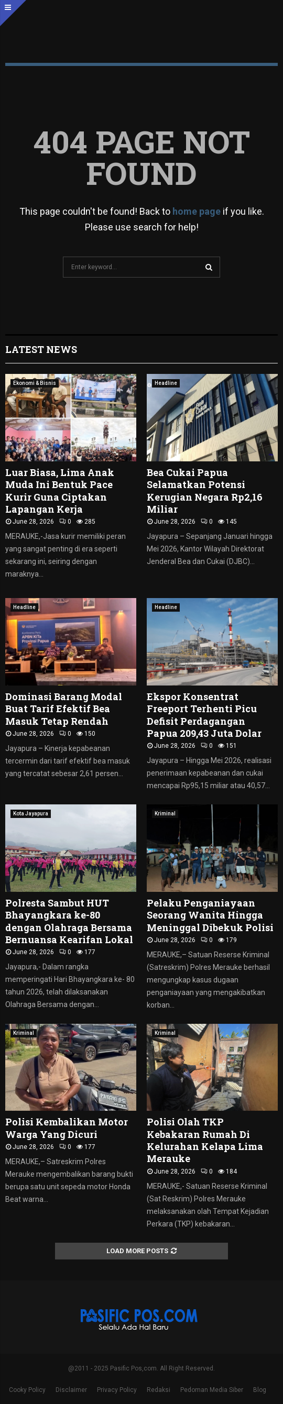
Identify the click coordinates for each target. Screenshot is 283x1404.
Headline (166, 383)
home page (196, 211)
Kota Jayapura (30, 813)
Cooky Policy (27, 1390)
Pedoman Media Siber (211, 1390)
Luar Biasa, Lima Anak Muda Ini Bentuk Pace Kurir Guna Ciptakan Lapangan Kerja (59, 490)
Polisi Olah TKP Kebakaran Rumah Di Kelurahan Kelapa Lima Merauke (205, 1140)
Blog (259, 1390)
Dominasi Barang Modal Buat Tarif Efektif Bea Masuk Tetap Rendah (63, 708)
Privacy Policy (117, 1390)
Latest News (41, 349)
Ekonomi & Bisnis (34, 383)
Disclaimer (71, 1390)
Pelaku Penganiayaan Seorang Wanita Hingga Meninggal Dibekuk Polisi (211, 915)
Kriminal (165, 813)
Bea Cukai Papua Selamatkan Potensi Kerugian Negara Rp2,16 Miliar (205, 490)
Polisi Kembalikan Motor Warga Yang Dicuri (66, 1127)
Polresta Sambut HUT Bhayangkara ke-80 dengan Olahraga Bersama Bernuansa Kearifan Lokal (69, 921)
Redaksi (158, 1390)
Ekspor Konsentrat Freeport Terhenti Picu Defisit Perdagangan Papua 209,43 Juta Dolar (204, 714)
